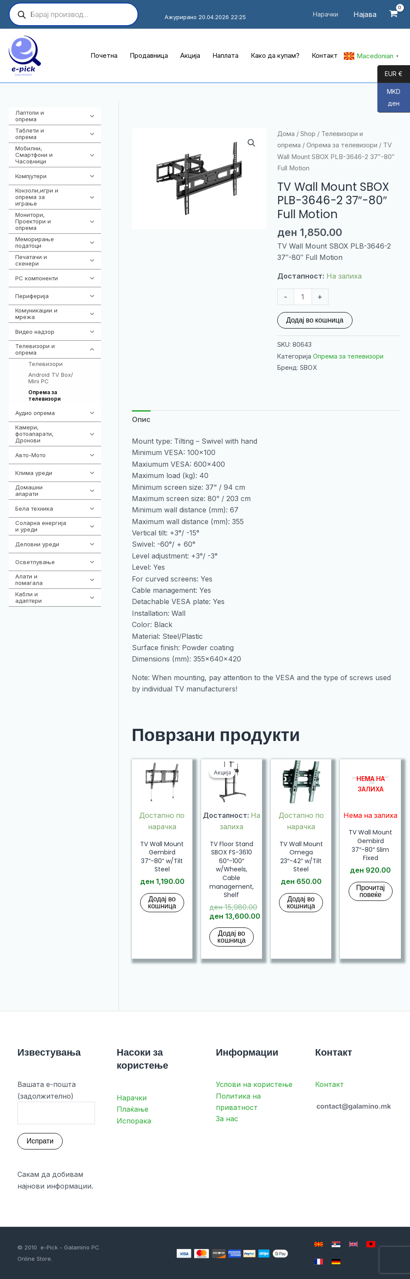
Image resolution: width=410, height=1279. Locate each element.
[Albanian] (370, 1244)
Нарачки (132, 1097)
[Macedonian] (318, 1244)
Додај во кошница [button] (162, 902)
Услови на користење (254, 1084)
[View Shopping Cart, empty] (393, 14)
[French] (318, 1261)
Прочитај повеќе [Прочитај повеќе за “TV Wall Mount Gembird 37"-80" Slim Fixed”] (370, 891)
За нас (227, 1119)
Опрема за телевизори (341, 145)
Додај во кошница (314, 320)
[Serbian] (336, 1244)
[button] (251, 143)
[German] (336, 1261)
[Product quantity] (303, 297)
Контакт (329, 1084)
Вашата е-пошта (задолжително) (56, 1102)
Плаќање (132, 1109)
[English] (353, 1244)
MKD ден (388, 100)
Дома (286, 134)
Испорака (134, 1120)
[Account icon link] (364, 14)
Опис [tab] (141, 419)
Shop (308, 134)
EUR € (390, 74)
